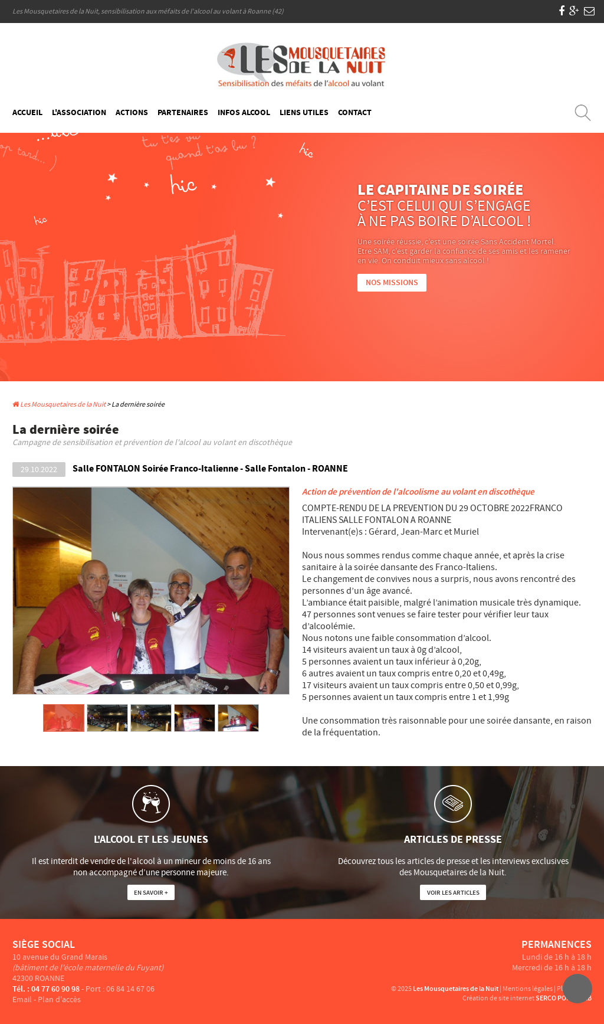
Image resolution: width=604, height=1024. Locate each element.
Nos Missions (392, 282)
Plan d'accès (59, 999)
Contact (355, 113)
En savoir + (151, 892)
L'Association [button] (79, 113)
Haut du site (577, 988)
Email (22, 999)
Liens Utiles (304, 113)
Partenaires (182, 113)
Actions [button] (132, 113)
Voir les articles (453, 892)
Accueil (27, 113)
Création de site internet (498, 998)
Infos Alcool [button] (244, 113)
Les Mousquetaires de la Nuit (59, 404)
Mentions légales (528, 988)
